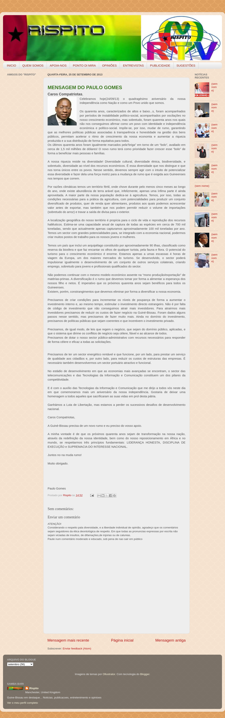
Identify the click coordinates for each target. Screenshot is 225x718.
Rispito (34, 688)
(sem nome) (214, 87)
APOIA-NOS (58, 65)
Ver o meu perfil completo (22, 702)
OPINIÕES (109, 65)
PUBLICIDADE (160, 65)
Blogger (144, 674)
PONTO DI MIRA (84, 65)
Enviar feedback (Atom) (77, 648)
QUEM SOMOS (33, 65)
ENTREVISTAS (133, 65)
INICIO (11, 65)
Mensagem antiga (170, 640)
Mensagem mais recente (68, 640)
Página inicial (122, 640)
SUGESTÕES (186, 65)
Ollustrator (109, 674)
